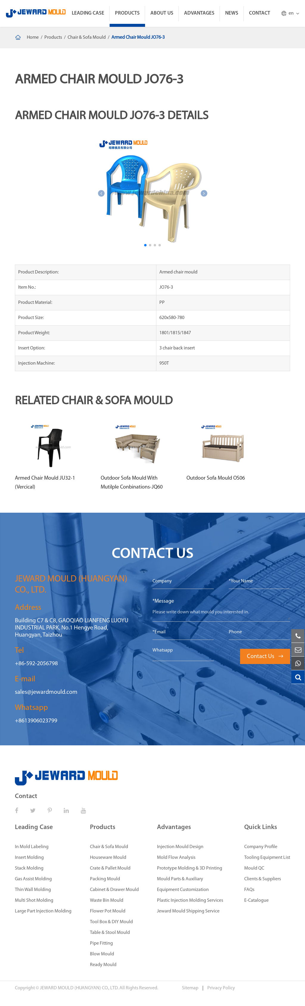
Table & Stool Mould (110, 932)
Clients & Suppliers (262, 879)
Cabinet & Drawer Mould (114, 889)
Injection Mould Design (180, 847)
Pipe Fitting (101, 943)
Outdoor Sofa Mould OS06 (215, 478)
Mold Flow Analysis (176, 857)
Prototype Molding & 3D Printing (189, 868)
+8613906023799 (36, 721)
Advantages (199, 13)
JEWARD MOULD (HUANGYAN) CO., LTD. (79, 988)
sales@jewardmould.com (46, 692)
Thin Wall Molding (33, 889)
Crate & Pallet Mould (110, 868)
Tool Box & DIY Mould (111, 922)
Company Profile (260, 847)
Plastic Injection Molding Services (190, 900)
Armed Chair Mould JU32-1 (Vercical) (45, 482)
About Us (161, 13)
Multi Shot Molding (34, 900)
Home (33, 37)
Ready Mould (103, 965)
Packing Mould (105, 879)
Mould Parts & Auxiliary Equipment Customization (183, 884)
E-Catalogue (256, 900)
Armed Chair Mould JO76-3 (138, 37)
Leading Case (88, 13)
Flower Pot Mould (107, 911)
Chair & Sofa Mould (87, 37)
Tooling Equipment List (267, 857)
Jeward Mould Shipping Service (188, 911)
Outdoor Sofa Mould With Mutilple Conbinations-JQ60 (132, 482)
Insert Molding (29, 857)
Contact (259, 13)
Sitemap (190, 988)
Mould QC (254, 868)
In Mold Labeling (32, 847)
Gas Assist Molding (33, 879)
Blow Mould (102, 954)
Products (127, 13)
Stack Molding (29, 868)
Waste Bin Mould (106, 900)
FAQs (249, 889)
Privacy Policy (221, 988)
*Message (163, 601)
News (231, 13)
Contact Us (265, 657)
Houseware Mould (108, 857)
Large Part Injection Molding (43, 911)
